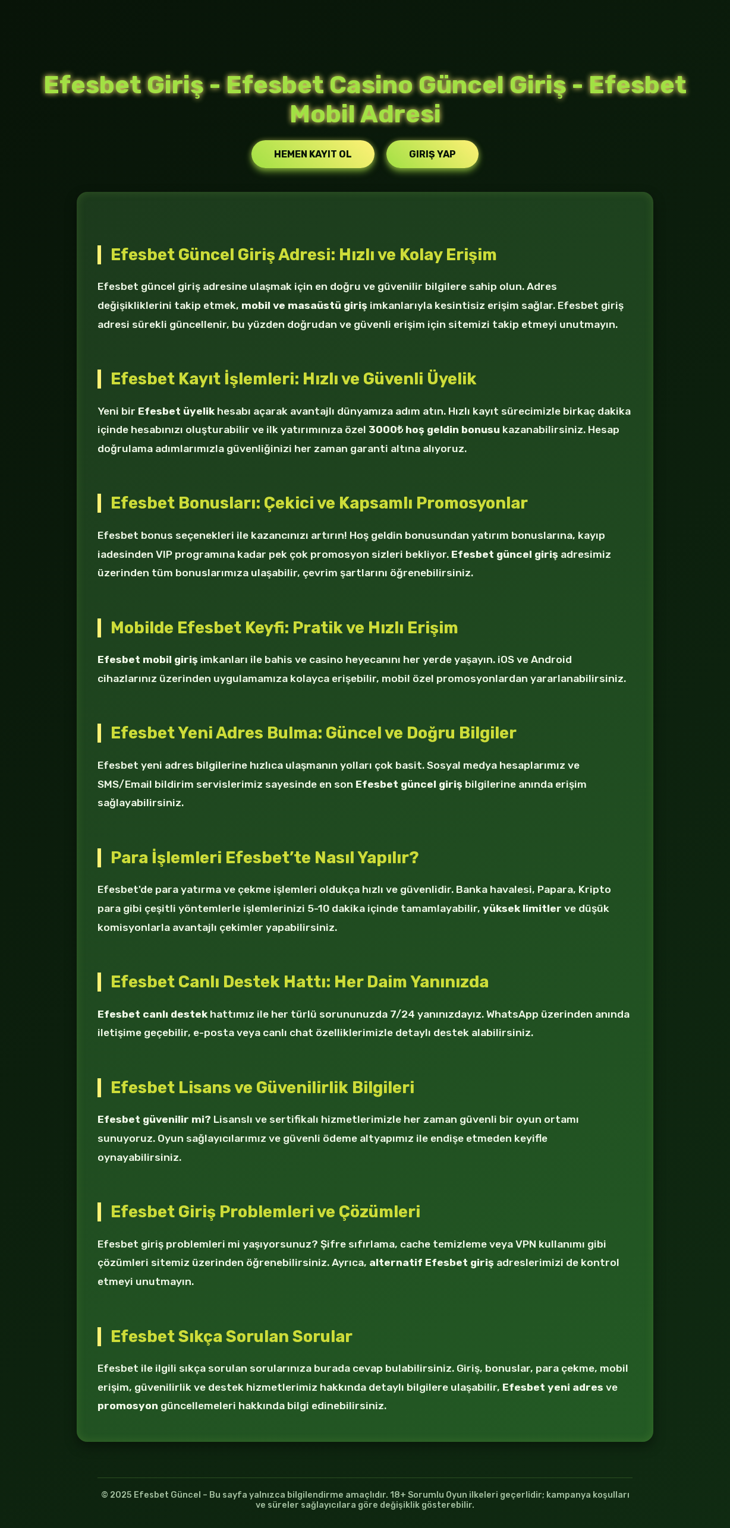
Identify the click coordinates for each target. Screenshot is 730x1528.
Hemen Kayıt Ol (313, 154)
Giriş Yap (432, 154)
